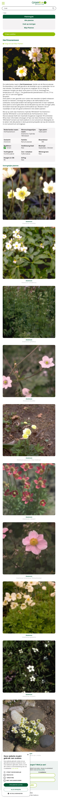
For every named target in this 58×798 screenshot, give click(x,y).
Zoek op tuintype (29, 24)
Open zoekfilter (10, 34)
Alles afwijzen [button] (16, 789)
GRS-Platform (34, 795)
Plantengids (29, 17)
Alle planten (29, 20)
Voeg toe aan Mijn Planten (13, 44)
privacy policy (41, 770)
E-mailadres (42, 772)
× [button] (27, 754)
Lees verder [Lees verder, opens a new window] (15, 768)
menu (3, 3)
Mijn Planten (29, 28)
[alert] (16, 774)
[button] (16, 793)
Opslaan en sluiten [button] (15, 785)
